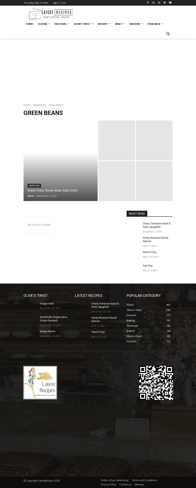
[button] (167, 33)
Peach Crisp (149, 252)
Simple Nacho (47, 331)
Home (27, 105)
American (34, 186)
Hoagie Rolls (47, 303)
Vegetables (39, 105)
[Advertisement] (98, 68)
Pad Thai (148, 265)
